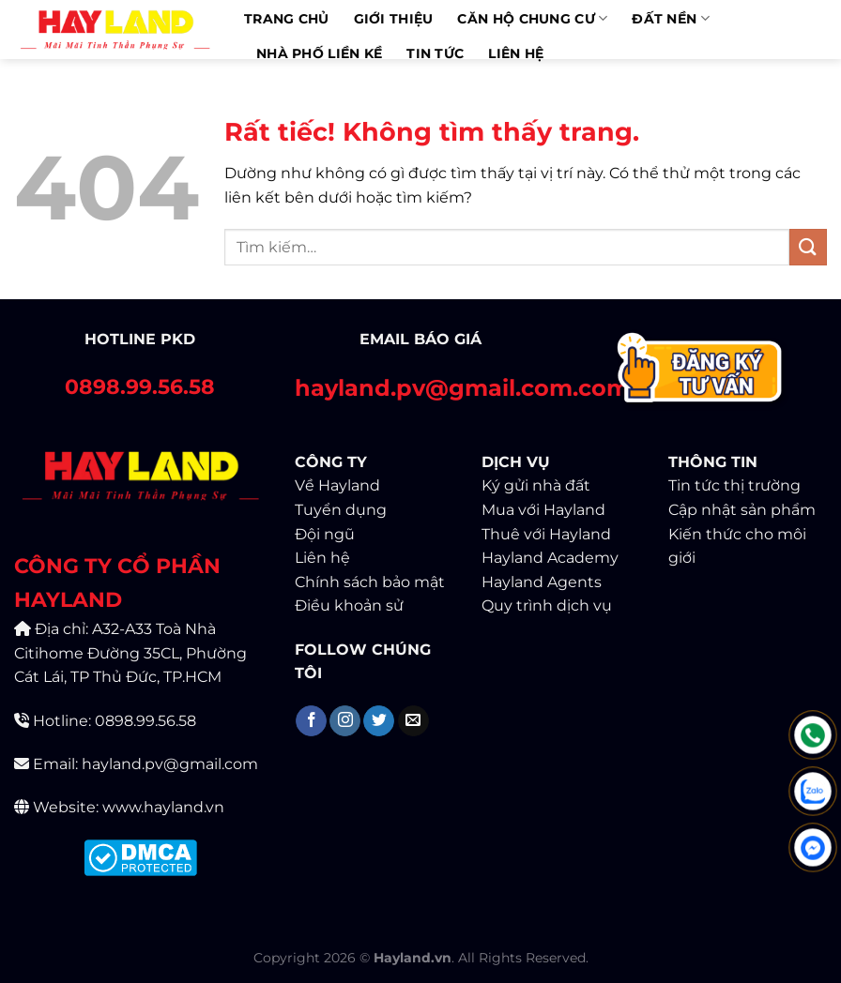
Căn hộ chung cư (532, 18)
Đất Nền (671, 18)
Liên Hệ (515, 53)
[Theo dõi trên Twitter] (378, 721)
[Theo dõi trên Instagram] (344, 721)
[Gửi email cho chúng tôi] (413, 721)
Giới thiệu (394, 18)
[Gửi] (808, 247)
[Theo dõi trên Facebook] (311, 721)
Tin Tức (435, 53)
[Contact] (700, 371)
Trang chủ (286, 18)
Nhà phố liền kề (319, 53)
